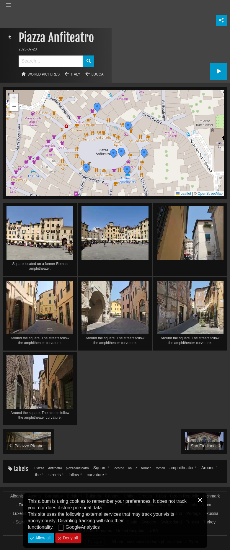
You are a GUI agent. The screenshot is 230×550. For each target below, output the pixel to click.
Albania (17, 496)
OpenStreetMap (210, 193)
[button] (113, 153)
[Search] (51, 61)
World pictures (44, 74)
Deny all (70, 538)
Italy (75, 74)
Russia (212, 513)
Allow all (42, 538)
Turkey (209, 522)
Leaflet (183, 193)
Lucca (98, 74)
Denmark (211, 496)
